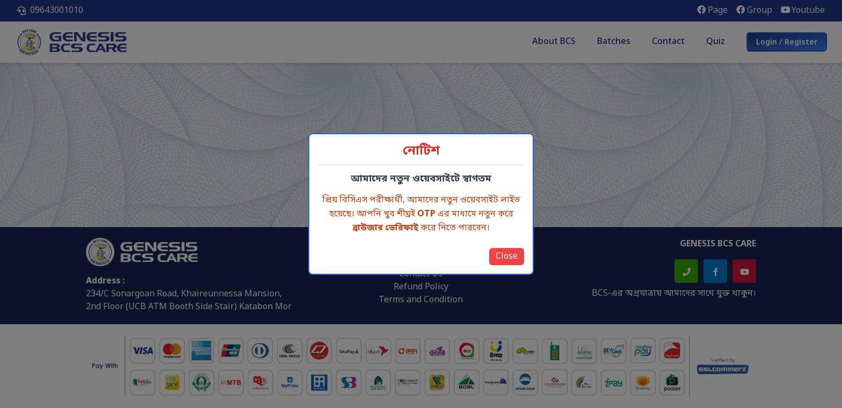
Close (507, 257)
